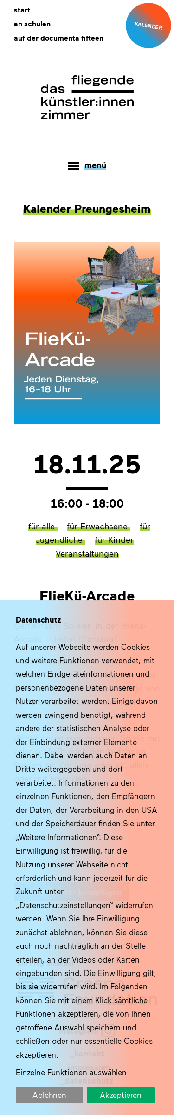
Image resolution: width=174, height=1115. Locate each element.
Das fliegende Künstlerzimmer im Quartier (87, 97)
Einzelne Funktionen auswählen (71, 1072)
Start (22, 9)
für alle (43, 526)
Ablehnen (49, 1094)
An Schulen (32, 23)
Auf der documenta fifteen (58, 37)
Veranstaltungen (87, 553)
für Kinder (114, 539)
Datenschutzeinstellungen (64, 904)
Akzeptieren (121, 1094)
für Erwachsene (98, 526)
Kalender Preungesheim (87, 208)
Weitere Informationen (58, 837)
